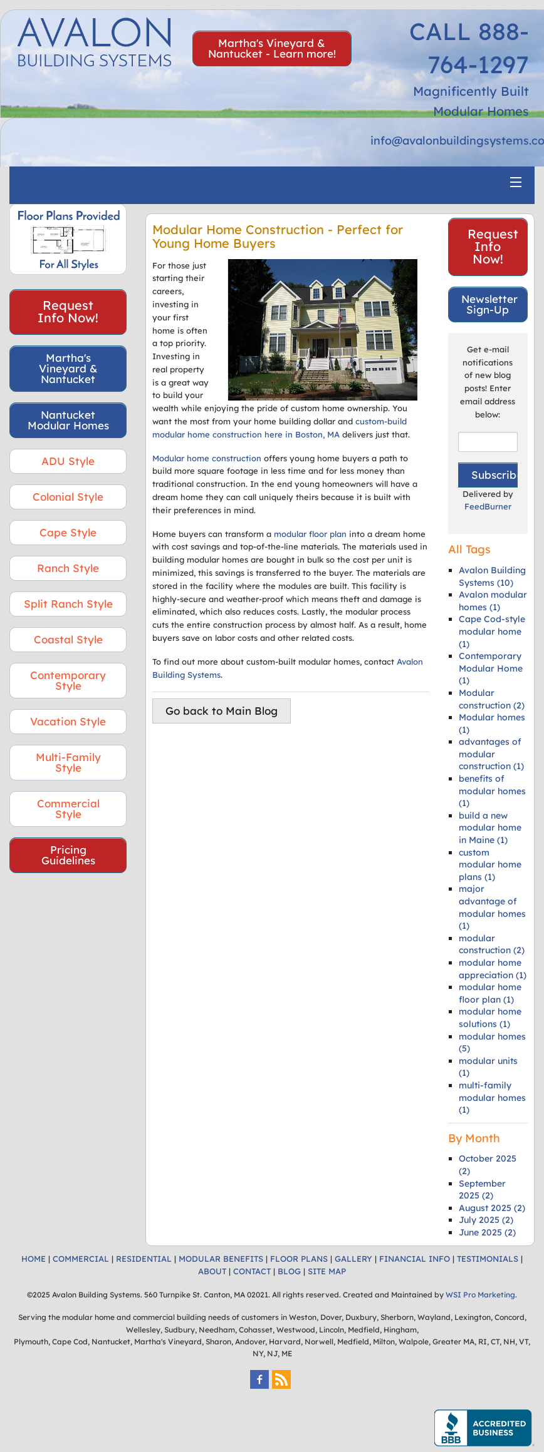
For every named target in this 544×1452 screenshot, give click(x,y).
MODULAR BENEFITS (221, 1259)
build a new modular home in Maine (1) (490, 828)
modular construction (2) (492, 944)
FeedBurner (487, 506)
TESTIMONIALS (487, 1259)
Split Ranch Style (68, 603)
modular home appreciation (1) (492, 969)
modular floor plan (310, 534)
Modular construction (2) (492, 699)
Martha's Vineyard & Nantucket (68, 368)
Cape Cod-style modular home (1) (492, 631)
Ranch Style (68, 568)
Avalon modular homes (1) (493, 601)
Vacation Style (68, 721)
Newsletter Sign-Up (489, 304)
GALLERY (353, 1259)
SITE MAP (327, 1271)
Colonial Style (68, 496)
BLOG (289, 1271)
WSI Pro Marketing (480, 1294)
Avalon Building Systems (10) (492, 576)
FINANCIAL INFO (414, 1259)
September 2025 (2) (482, 1190)
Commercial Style (68, 809)
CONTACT (252, 1271)
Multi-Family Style (68, 762)
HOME (33, 1259)
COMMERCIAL (81, 1259)
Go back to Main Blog (221, 710)
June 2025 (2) (487, 1232)
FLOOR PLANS (299, 1259)
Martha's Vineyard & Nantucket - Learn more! (272, 48)
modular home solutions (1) (490, 1018)
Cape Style (68, 532)
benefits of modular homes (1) (492, 791)
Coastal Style (68, 639)
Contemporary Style (68, 680)
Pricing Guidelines (68, 855)
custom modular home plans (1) (490, 864)
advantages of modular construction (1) (491, 754)
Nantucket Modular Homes (68, 420)
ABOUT (212, 1271)
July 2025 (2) (486, 1219)
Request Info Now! (68, 311)
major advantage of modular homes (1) (492, 907)
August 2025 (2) (492, 1208)
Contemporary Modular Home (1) (491, 668)
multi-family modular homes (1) (492, 1097)
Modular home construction (206, 458)
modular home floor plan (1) (490, 993)
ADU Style (68, 461)
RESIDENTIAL (144, 1259)
